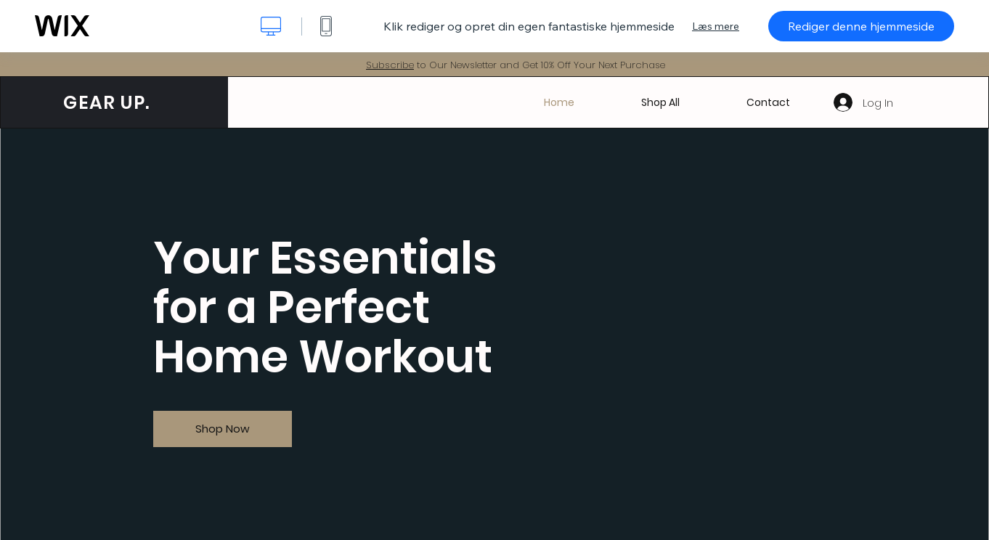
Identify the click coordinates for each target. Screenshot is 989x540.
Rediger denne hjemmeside (861, 26)
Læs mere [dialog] (715, 26)
